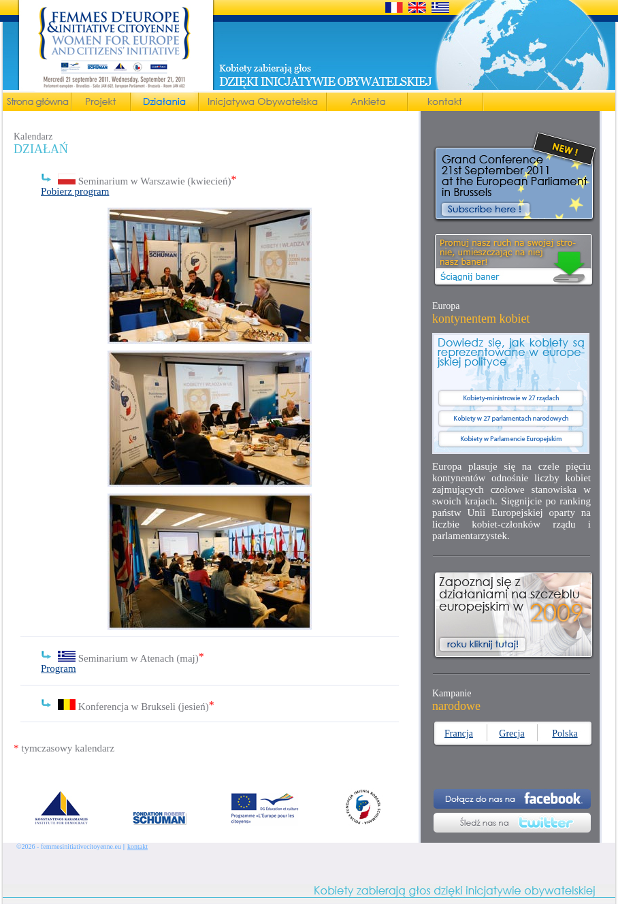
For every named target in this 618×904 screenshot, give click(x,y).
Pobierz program (75, 191)
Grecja (511, 733)
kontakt (137, 846)
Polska (564, 733)
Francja (458, 733)
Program (58, 668)
